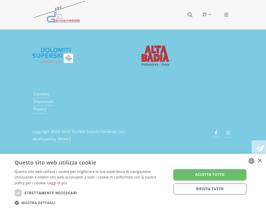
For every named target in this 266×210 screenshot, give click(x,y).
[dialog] (133, 182)
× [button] (259, 161)
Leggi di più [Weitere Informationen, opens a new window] (57, 183)
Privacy (39, 109)
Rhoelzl (64, 138)
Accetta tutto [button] (210, 174)
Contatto (41, 94)
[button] (91, 203)
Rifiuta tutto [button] (210, 188)
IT (207, 15)
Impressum (43, 101)
